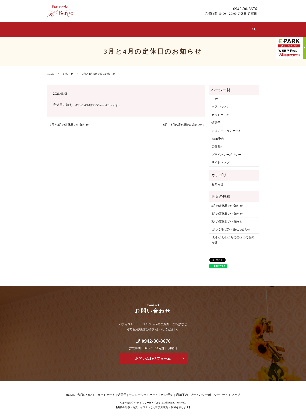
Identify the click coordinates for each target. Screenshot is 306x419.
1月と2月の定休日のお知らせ (69, 123)
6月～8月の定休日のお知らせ (182, 123)
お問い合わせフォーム (153, 357)
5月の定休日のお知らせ (227, 203)
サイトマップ (220, 160)
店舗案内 (239, 29)
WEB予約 (215, 29)
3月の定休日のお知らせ (227, 219)
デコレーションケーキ (178, 29)
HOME (50, 71)
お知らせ (68, 71)
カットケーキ (113, 29)
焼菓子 (141, 29)
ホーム (56, 29)
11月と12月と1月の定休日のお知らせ (232, 238)
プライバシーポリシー (226, 152)
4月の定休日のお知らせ (227, 212)
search (253, 28)
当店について (81, 29)
